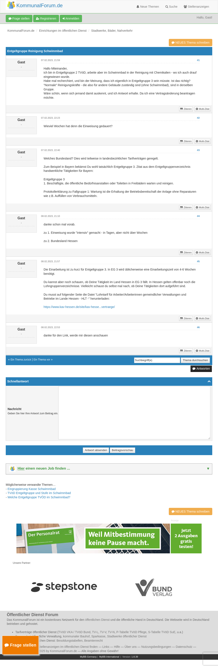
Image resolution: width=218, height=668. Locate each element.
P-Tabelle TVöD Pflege (131, 632)
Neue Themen (147, 6)
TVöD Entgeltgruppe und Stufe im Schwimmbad (39, 493)
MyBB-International (109, 656)
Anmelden (71, 18)
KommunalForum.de (20, 30)
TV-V (103, 632)
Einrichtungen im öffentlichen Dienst (63, 30)
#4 (198, 216)
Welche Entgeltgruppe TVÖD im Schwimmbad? (39, 497)
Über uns (131, 646)
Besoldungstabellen (70, 640)
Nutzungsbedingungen (156, 646)
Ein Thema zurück (21, 359)
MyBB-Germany (88, 656)
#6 (198, 327)
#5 (198, 261)
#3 (198, 150)
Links (105, 646)
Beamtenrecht (93, 640)
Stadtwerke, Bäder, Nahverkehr (112, 30)
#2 (198, 118)
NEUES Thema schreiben (190, 42)
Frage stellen (19, 18)
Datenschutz (184, 646)
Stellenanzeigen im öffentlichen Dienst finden (68, 646)
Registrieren (46, 18)
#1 (198, 60)
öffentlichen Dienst (97, 619)
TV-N (111, 632)
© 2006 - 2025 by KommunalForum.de (51, 651)
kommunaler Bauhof (76, 636)
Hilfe (117, 646)
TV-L (95, 632)
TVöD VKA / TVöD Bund (74, 632)
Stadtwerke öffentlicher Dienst (127, 636)
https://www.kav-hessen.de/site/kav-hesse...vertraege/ (79, 307)
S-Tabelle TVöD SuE (161, 632)
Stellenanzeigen (196, 6)
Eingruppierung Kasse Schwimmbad (32, 489)
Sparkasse (98, 636)
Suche (171, 6)
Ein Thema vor (42, 359)
